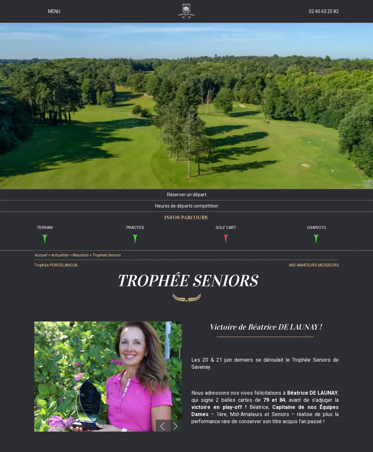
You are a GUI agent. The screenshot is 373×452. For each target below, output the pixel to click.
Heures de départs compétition (186, 206)
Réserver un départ (186, 194)
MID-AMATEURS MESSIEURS (314, 265)
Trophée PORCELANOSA (55, 265)
